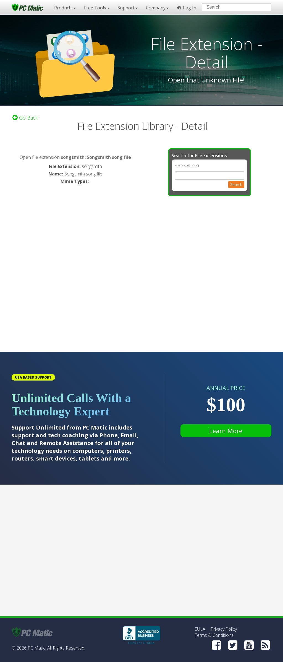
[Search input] (232, 8)
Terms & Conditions (214, 635)
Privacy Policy (224, 629)
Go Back (25, 117)
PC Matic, (37, 648)
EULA (200, 629)
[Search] (262, 7)
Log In (186, 8)
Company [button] (157, 8)
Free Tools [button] (96, 8)
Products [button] (65, 8)
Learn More (225, 430)
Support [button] (127, 8)
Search (236, 184)
